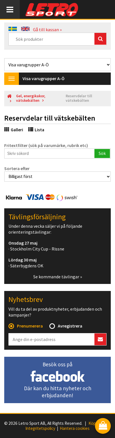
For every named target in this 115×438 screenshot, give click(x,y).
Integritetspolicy (40, 428)
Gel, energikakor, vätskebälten (30, 98)
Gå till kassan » (47, 29)
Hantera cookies (75, 428)
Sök (102, 153)
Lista (36, 129)
